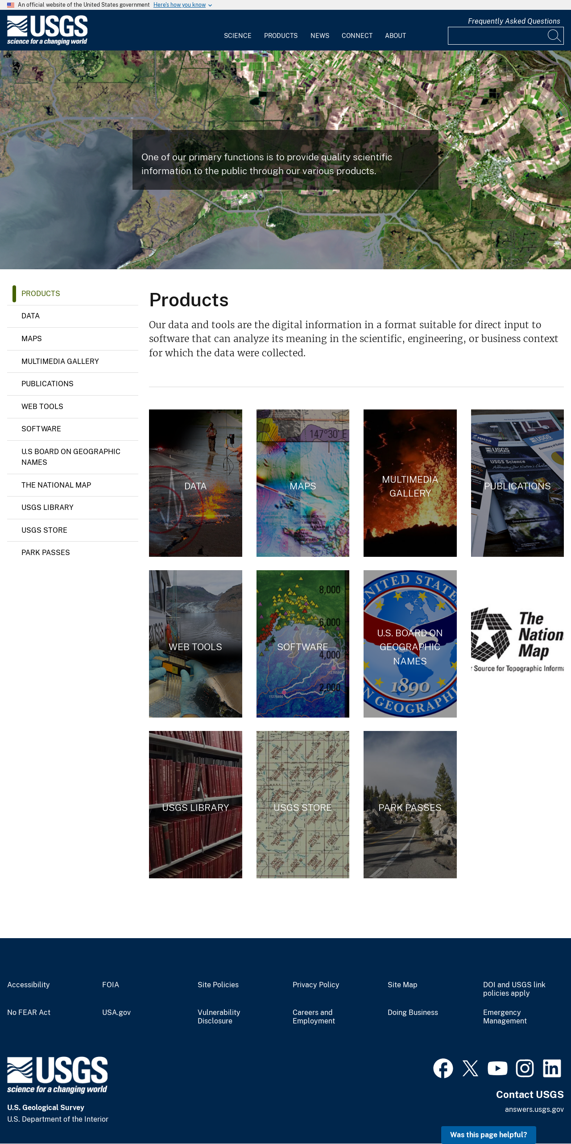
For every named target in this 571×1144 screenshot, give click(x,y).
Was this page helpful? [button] (488, 1135)
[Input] (506, 36)
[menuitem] (238, 30)
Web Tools (42, 406)
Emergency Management (505, 1017)
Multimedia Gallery (60, 361)
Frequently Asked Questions (514, 21)
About (395, 35)
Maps (31, 338)
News (319, 35)
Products (281, 35)
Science (238, 35)
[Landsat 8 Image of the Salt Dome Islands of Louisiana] (285, 159)
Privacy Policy (316, 985)
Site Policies (218, 985)
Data (30, 316)
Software (41, 429)
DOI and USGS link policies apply (514, 989)
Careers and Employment (314, 1017)
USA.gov (116, 1013)
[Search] (555, 36)
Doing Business (413, 1013)
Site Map (403, 985)
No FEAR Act (28, 1013)
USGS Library (47, 507)
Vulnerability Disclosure (219, 1017)
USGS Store (44, 530)
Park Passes (45, 552)
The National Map (56, 485)
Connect (357, 35)
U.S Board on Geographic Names (70, 457)
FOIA (110, 985)
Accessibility (28, 985)
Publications (47, 384)
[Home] (47, 43)
